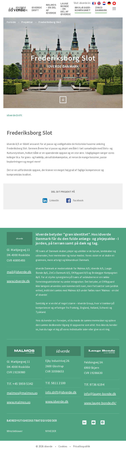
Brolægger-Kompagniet (83, 8)
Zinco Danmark (101, 8)
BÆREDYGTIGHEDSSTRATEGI (26, 420)
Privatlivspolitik (81, 446)
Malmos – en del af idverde (51, 8)
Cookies (62, 446)
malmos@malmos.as (22, 393)
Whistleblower (15, 431)
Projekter (27, 22)
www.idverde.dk (18, 281)
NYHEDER (50, 431)
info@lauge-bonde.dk (100, 394)
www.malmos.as (18, 402)
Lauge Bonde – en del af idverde (65, 8)
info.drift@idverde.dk (60, 392)
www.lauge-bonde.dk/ (100, 403)
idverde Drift (37, 8)
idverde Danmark (21, 8)
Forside (11, 22)
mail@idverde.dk (19, 272)
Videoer (51, 420)
